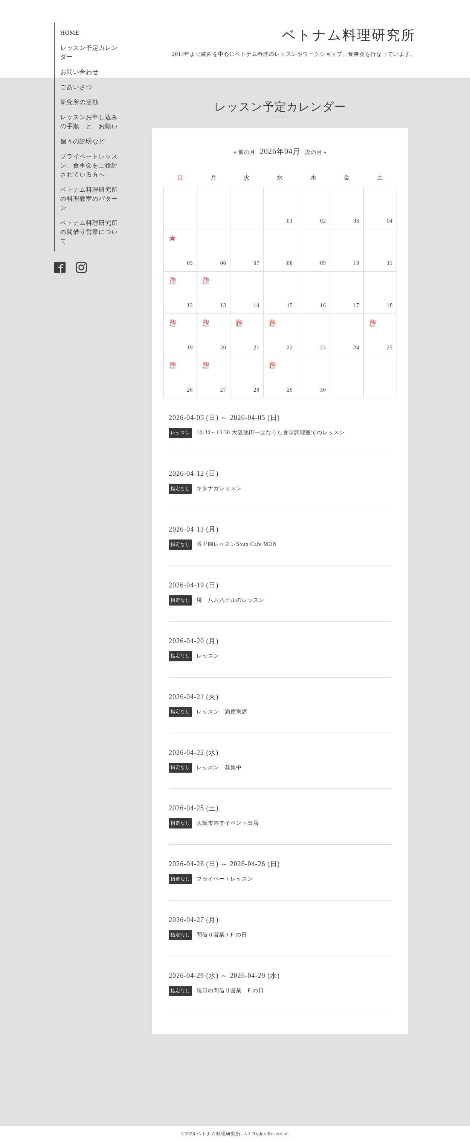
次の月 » (316, 152)
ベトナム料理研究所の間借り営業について (89, 232)
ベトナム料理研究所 (356, 35)
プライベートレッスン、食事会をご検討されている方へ (89, 165)
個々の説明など (82, 141)
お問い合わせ (79, 72)
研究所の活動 (79, 102)
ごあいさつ (76, 87)
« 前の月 (245, 152)
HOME (69, 32)
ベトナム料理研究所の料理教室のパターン (89, 198)
